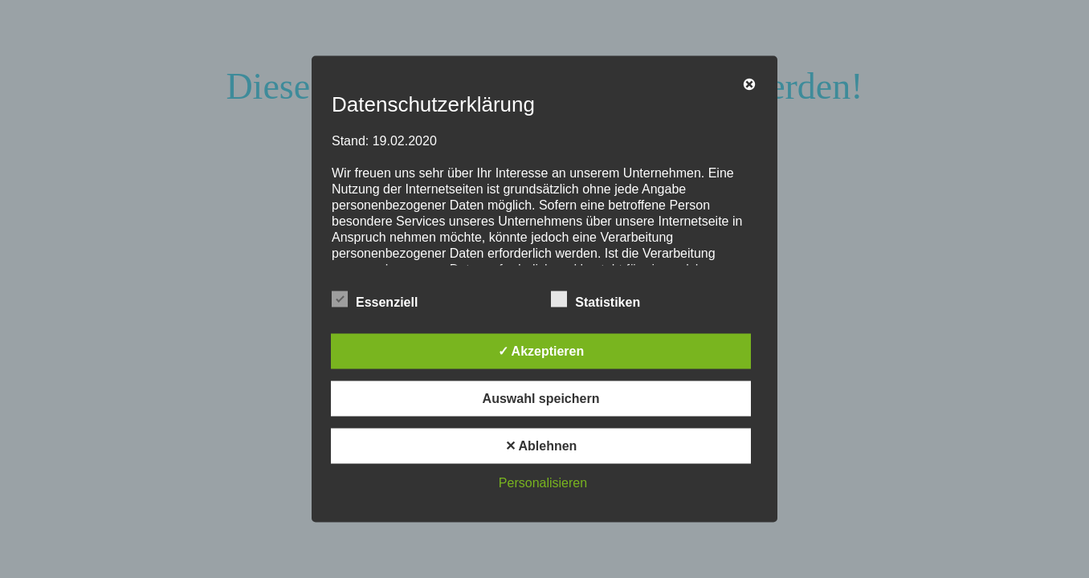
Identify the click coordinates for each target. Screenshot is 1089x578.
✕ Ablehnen (541, 446)
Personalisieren (543, 483)
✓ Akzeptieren (541, 351)
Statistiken (595, 299)
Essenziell (375, 299)
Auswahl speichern (541, 398)
